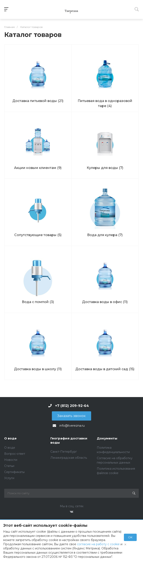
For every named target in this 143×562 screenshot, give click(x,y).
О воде (10, 438)
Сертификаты (14, 472)
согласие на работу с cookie (98, 544)
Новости (10, 460)
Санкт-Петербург (63, 452)
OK (130, 537)
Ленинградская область (68, 458)
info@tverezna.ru (72, 425)
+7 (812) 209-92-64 (72, 406)
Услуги (9, 478)
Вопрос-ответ (14, 454)
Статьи (9, 466)
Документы (107, 438)
